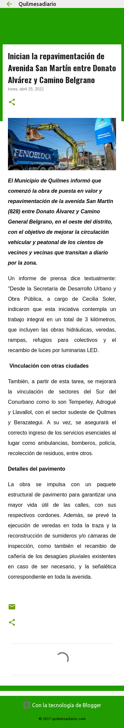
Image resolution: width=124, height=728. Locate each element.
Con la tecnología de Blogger (62, 705)
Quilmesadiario (37, 4)
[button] (12, 102)
